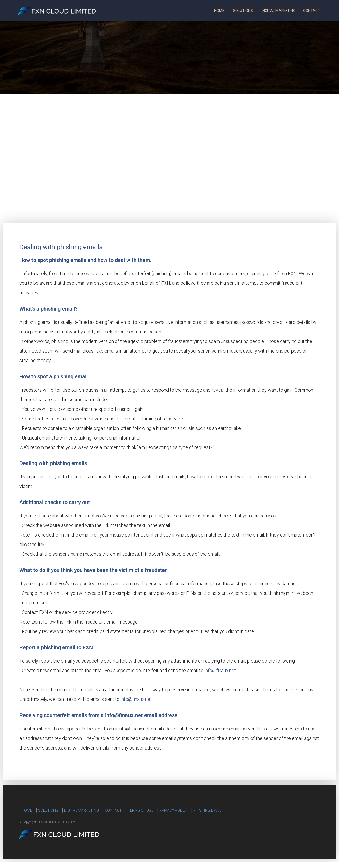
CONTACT (309, 11)
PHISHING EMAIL (207, 810)
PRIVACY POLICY (173, 810)
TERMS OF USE (140, 810)
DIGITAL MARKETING (273, 11)
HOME (205, 11)
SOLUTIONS (233, 11)
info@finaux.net (220, 670)
